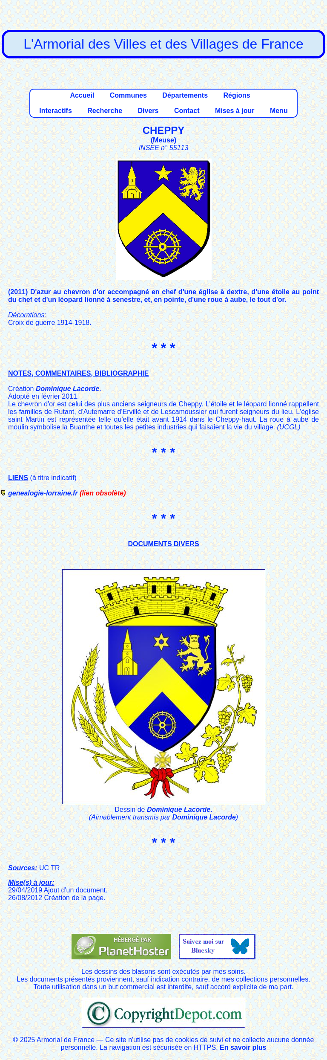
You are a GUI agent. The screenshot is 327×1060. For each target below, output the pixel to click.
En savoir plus (243, 1047)
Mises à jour (234, 110)
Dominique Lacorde (67, 388)
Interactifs (55, 110)
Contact (187, 110)
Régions (236, 95)
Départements (185, 95)
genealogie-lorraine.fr (43, 493)
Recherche (104, 110)
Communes (128, 95)
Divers (148, 110)
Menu (279, 110)
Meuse (163, 140)
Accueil (82, 95)
